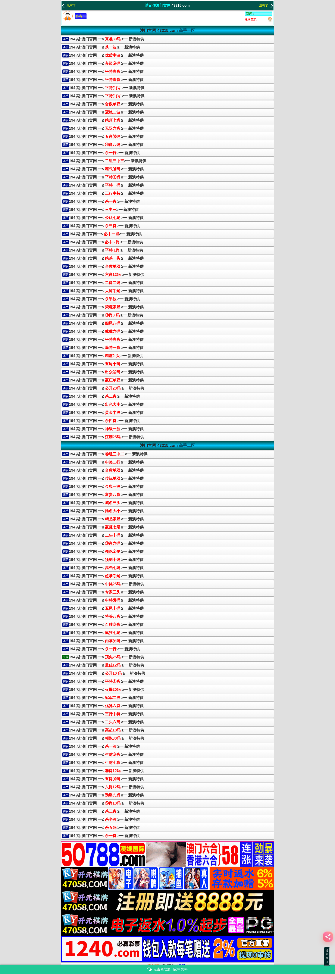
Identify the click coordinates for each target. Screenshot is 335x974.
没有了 (69, 5)
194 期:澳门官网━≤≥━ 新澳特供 (105, 234)
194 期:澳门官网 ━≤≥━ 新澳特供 (107, 161)
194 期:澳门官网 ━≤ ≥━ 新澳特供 (106, 39)
